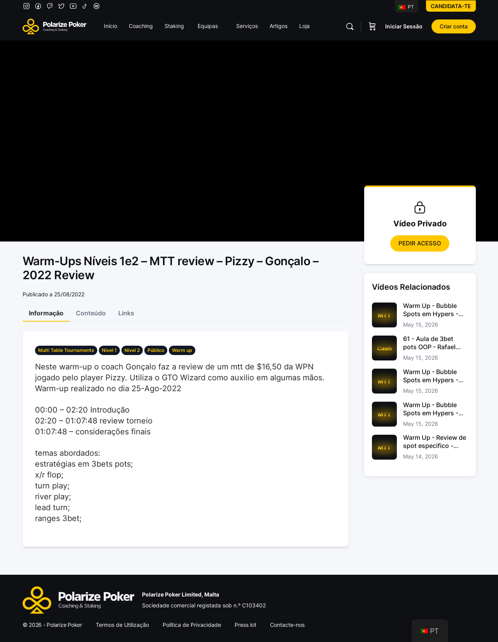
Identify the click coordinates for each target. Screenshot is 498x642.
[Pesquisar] (350, 26)
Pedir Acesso (419, 243)
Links (126, 313)
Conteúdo (91, 313)
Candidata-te (451, 6)
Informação (46, 313)
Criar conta (454, 26)
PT (406, 7)
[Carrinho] (372, 26)
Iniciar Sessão (404, 26)
